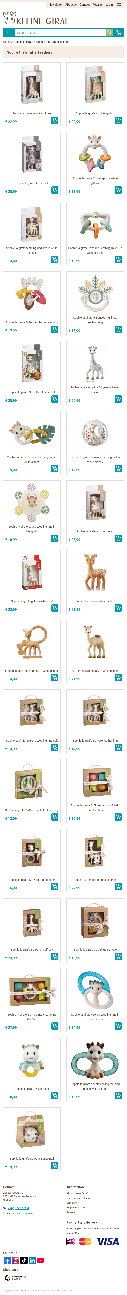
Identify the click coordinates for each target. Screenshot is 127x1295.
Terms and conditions (78, 1198)
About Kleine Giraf (77, 1193)
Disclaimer (72, 1202)
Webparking (55, 1290)
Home (6, 41)
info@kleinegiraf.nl (22, 1213)
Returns (97, 4)
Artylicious (69, 1290)
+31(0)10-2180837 (18, 1208)
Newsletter (56, 4)
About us (71, 4)
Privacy (70, 1212)
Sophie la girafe (23, 41)
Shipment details (76, 1207)
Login (109, 4)
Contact (85, 4)
